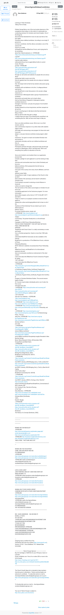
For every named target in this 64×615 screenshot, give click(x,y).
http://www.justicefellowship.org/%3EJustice (27, 307)
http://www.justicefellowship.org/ (32, 305)
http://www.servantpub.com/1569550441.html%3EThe (29, 394)
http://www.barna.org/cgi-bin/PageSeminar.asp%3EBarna (30, 320)
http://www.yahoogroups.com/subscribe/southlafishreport (31, 456)
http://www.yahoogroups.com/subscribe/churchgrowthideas (31, 495)
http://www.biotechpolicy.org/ (31, 311)
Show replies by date (43, 607)
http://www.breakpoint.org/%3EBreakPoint (26, 300)
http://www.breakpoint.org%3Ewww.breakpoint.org (28, 215)
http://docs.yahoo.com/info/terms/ (24, 592)
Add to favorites (57, 31)
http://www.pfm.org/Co (21, 381)
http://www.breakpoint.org (30, 213)
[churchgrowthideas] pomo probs (54, 9)
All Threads (5, 13)
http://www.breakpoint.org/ (22, 298)
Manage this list (43, 2)
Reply (16, 603)
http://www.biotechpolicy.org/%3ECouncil (26, 313)
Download (5, 20)
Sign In (51, 2)
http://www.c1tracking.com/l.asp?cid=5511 (26, 560)
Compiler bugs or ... (17, 9)
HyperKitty (31, 613)
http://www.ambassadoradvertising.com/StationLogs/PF (30, 55)
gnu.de (6, 3)
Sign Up (58, 2)
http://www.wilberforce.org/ (30, 302)
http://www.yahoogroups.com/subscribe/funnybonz (29, 481)
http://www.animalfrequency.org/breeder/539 (27, 435)
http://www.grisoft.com (40, 542)
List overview (5, 8)
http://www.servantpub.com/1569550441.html (27, 392)
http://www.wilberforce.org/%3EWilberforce (26, 304)
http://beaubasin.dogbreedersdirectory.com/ (34, 436)
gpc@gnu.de (55, 23)
